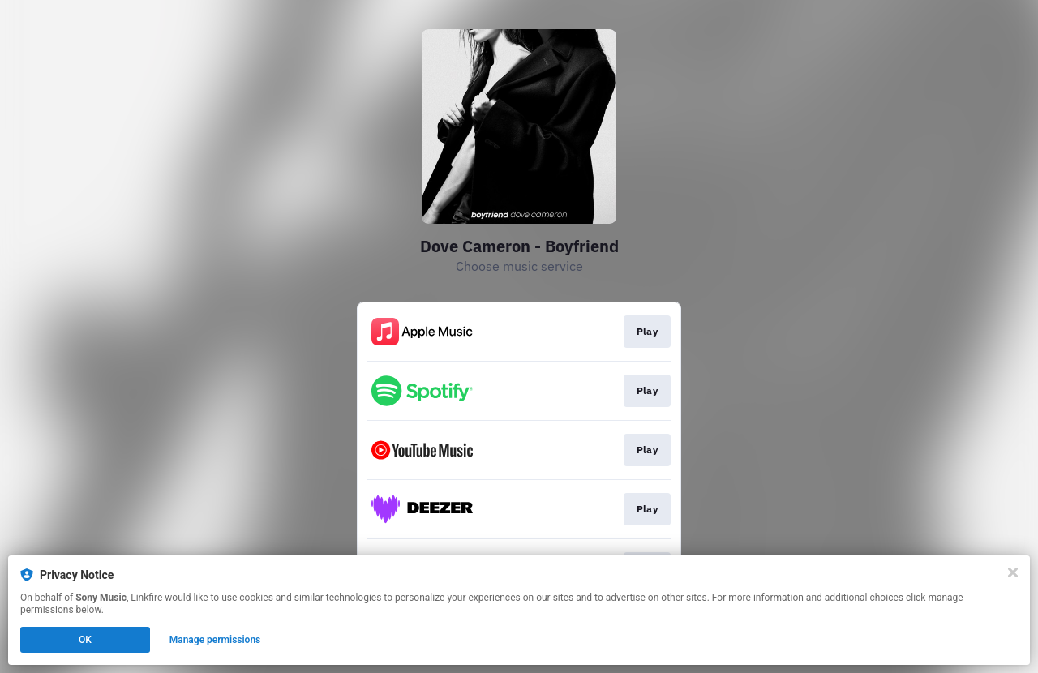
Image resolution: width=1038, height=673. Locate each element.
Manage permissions (215, 639)
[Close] (1013, 572)
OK (85, 639)
